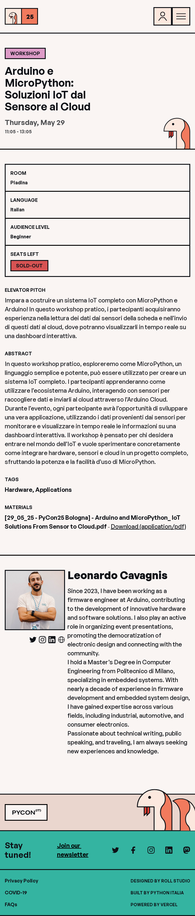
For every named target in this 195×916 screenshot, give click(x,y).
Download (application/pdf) (148, 526)
